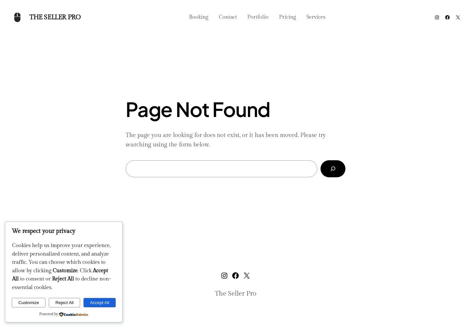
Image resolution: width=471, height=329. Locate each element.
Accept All (99, 302)
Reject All (64, 302)
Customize (28, 302)
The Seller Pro (54, 17)
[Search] (333, 168)
